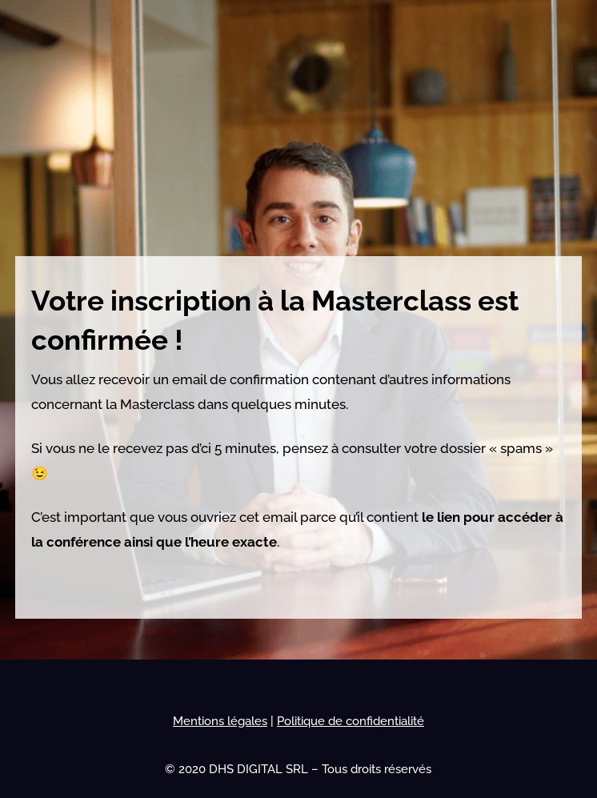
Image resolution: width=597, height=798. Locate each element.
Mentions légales (220, 721)
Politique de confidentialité (350, 721)
